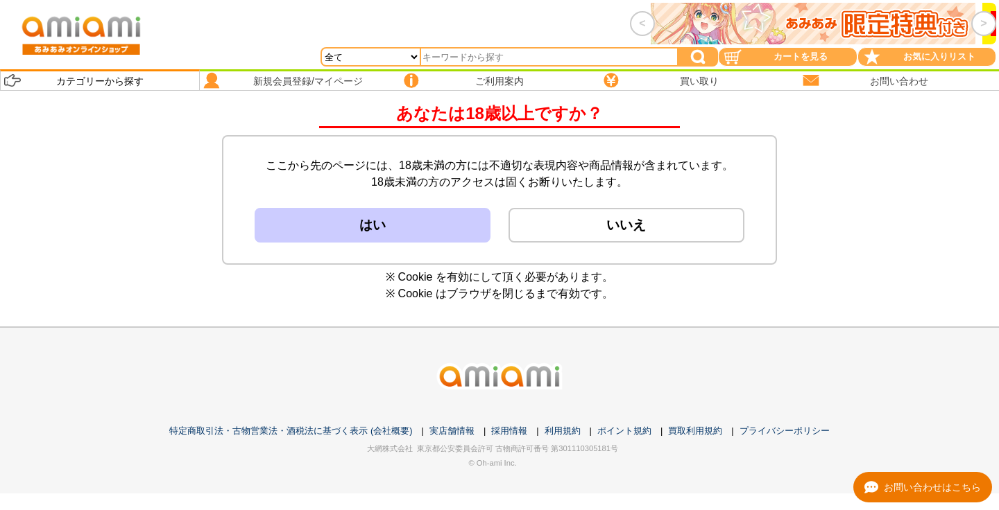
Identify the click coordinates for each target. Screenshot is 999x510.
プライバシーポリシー (785, 430)
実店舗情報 (452, 430)
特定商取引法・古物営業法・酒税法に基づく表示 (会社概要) (290, 430)
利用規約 (563, 430)
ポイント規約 (624, 430)
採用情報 (509, 430)
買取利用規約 (695, 430)
